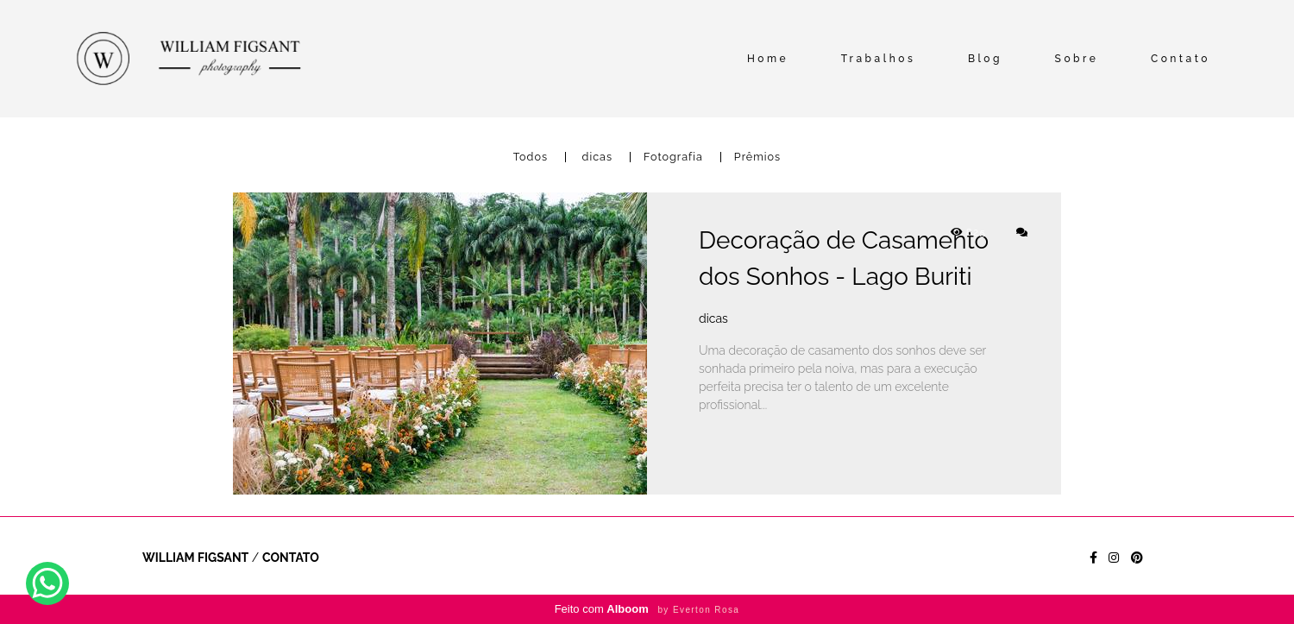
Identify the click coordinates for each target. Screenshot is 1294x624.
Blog (985, 59)
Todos (530, 157)
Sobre (1077, 59)
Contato (1180, 59)
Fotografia (673, 157)
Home (767, 59)
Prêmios (757, 157)
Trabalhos (878, 59)
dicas (597, 157)
